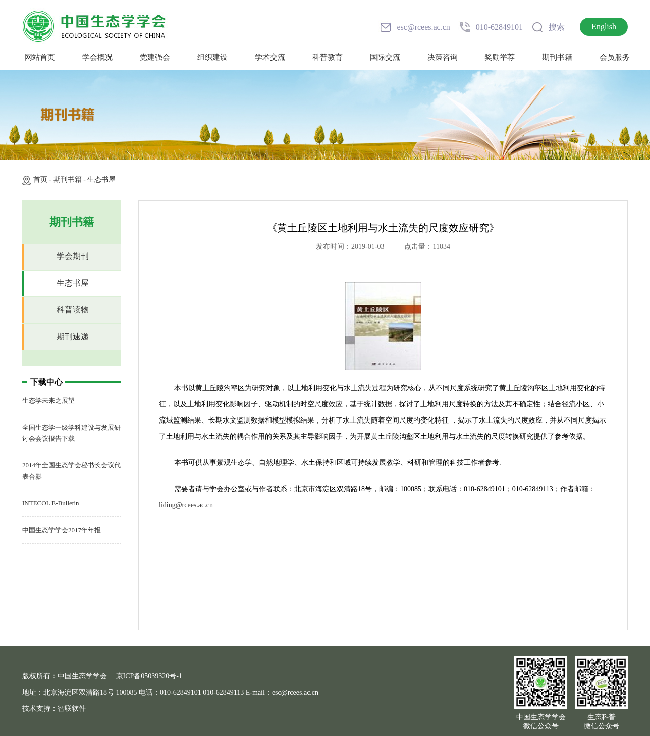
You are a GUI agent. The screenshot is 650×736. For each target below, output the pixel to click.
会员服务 (615, 57)
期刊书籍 (557, 57)
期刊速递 (73, 336)
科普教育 (327, 57)
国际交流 (385, 57)
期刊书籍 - (70, 179)
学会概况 (97, 57)
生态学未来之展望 (48, 400)
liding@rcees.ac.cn (186, 505)
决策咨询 (442, 57)
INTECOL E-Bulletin (50, 503)
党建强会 (155, 57)
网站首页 (40, 57)
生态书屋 (101, 179)
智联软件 (72, 708)
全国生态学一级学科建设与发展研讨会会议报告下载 (71, 433)
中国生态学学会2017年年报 (61, 530)
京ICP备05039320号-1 (149, 676)
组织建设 (212, 57)
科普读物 (73, 309)
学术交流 (270, 57)
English (603, 26)
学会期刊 (73, 256)
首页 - (43, 179)
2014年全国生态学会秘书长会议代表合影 (71, 470)
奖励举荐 (499, 57)
